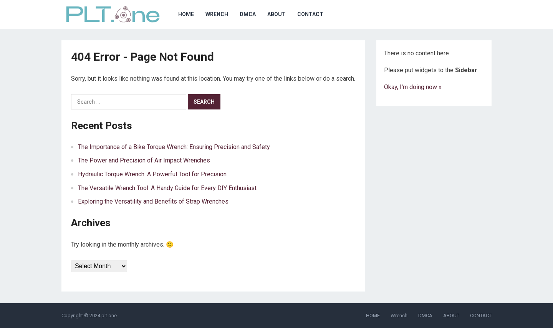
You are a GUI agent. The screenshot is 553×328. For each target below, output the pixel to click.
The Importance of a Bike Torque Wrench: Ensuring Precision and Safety (174, 147)
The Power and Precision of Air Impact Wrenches (144, 160)
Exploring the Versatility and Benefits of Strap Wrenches (153, 201)
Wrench (216, 14)
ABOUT (276, 14)
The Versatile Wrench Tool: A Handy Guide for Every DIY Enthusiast (167, 188)
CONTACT (310, 14)
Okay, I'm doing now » (413, 87)
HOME (186, 14)
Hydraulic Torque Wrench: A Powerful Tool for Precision (152, 174)
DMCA (248, 14)
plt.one (109, 315)
